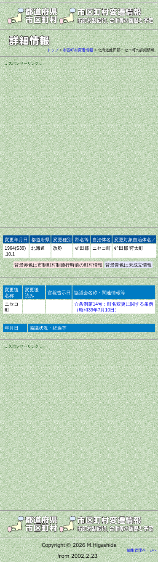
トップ (53, 50)
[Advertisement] (79, 145)
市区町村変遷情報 (78, 50)
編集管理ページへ (142, 550)
